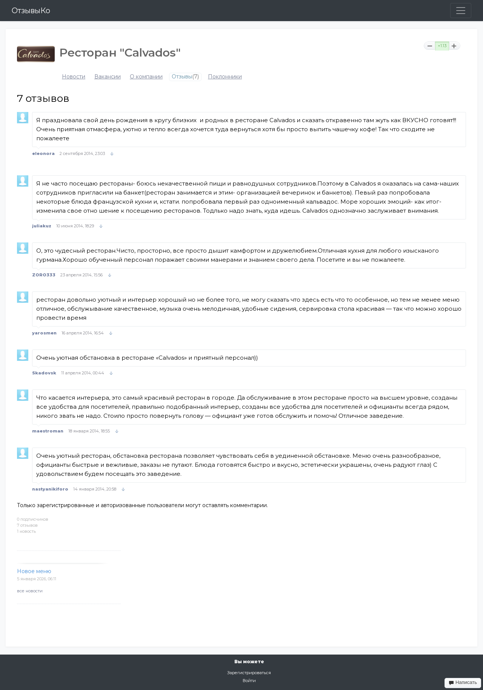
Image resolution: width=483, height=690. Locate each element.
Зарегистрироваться (249, 672)
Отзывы (182, 76)
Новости (73, 76)
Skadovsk (44, 373)
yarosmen (44, 333)
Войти (249, 680)
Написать (463, 682)
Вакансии (107, 76)
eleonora (43, 153)
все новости (30, 590)
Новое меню (34, 571)
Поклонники (225, 76)
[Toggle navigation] (460, 10)
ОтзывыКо (31, 10)
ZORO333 (43, 275)
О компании (146, 76)
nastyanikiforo (50, 489)
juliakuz (41, 225)
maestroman (47, 431)
